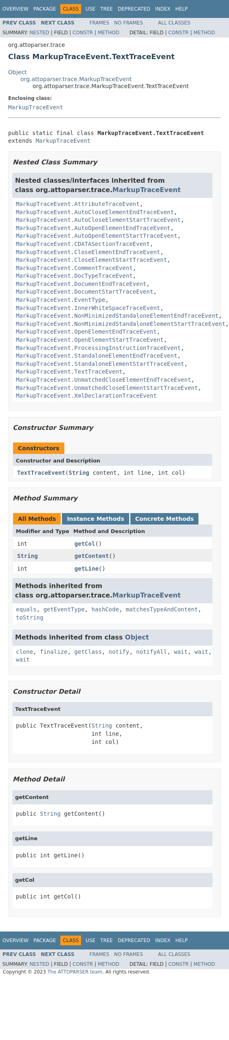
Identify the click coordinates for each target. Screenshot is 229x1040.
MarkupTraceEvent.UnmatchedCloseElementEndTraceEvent (103, 379)
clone (24, 651)
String (78, 472)
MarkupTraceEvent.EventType (60, 300)
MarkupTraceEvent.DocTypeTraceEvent (74, 275)
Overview (15, 9)
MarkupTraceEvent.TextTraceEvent (69, 371)
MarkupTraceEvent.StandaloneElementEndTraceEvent (96, 355)
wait (181, 651)
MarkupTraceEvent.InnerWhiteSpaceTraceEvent (88, 308)
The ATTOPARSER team (74, 972)
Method (108, 32)
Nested (39, 32)
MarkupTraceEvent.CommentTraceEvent (74, 268)
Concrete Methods (164, 519)
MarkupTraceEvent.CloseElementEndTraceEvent (88, 252)
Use (90, 9)
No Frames (128, 23)
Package (44, 9)
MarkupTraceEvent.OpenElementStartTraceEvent (89, 339)
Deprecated (134, 9)
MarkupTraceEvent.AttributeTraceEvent (77, 204)
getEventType (63, 609)
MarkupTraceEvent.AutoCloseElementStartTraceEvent (98, 220)
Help (181, 9)
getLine (87, 568)
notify (119, 651)
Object (17, 72)
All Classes (174, 23)
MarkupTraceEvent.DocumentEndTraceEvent (81, 284)
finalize (53, 651)
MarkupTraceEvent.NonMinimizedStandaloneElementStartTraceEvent (120, 324)
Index (163, 9)
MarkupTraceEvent (35, 107)
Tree (106, 9)
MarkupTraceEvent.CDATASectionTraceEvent (83, 244)
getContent (92, 556)
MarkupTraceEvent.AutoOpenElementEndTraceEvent (93, 228)
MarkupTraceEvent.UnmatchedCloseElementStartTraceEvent (107, 388)
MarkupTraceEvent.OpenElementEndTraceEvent (86, 331)
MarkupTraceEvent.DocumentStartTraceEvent (84, 291)
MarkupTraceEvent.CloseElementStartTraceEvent (91, 260)
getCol (85, 543)
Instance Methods (95, 519)
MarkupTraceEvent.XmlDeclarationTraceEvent (86, 395)
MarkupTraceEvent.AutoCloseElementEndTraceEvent (95, 212)
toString (29, 617)
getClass (87, 651)
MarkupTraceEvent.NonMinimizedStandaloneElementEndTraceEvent (117, 315)
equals (26, 609)
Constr (83, 32)
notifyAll (151, 651)
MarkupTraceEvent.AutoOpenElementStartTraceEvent (96, 235)
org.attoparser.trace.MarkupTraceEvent (76, 79)
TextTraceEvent (41, 472)
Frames (100, 23)
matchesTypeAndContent (162, 609)
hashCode (105, 609)
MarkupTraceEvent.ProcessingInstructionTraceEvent (98, 348)
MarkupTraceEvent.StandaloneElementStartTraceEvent (100, 364)
